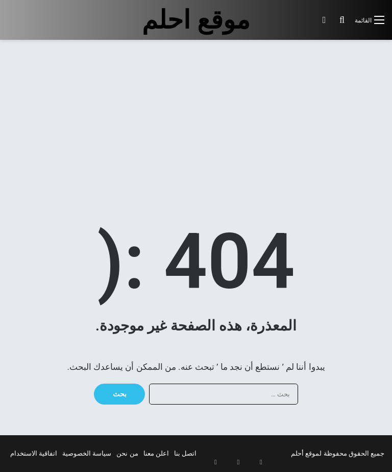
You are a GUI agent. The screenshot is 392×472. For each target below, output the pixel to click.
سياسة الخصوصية (86, 453)
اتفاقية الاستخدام (33, 453)
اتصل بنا (185, 453)
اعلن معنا (156, 453)
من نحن (127, 453)
